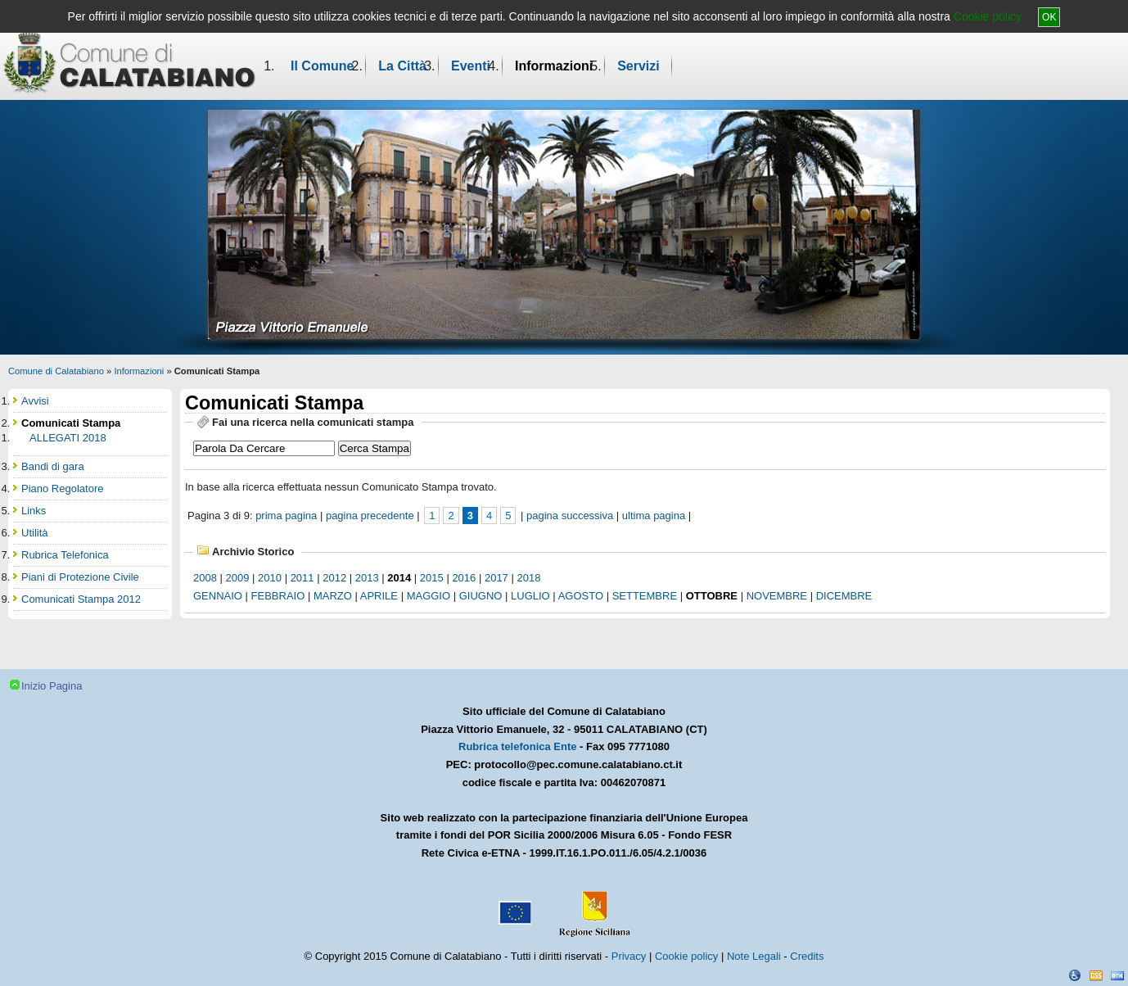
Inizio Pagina (51, 686)
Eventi (470, 66)
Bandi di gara (52, 466)
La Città (402, 66)
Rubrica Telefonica (65, 555)
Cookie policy (988, 16)
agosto (580, 596)
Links (33, 510)
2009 (238, 578)
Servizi (638, 66)
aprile (379, 596)
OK (1049, 17)
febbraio (278, 596)
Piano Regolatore (62, 488)
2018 (528, 578)
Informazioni (554, 66)
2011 (302, 578)
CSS (1096, 975)
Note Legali (754, 956)
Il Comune (322, 66)
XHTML (1117, 975)
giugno (481, 596)
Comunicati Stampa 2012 (81, 599)
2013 (367, 578)
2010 (270, 578)
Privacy (629, 956)
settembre (644, 596)
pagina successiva (569, 515)
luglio (530, 596)
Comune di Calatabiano (56, 371)
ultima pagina (653, 515)
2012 (334, 578)
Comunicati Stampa (70, 423)
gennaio (217, 596)
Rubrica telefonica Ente (517, 746)
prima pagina (286, 515)
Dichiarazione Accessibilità (1074, 975)
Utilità (34, 533)
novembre (777, 596)
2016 (464, 578)
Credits (806, 956)
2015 (432, 578)
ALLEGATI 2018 (67, 438)
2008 (205, 578)
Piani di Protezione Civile (80, 577)
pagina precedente (370, 515)
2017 (496, 578)
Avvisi (35, 401)
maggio (428, 596)
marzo (333, 596)
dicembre (844, 596)
